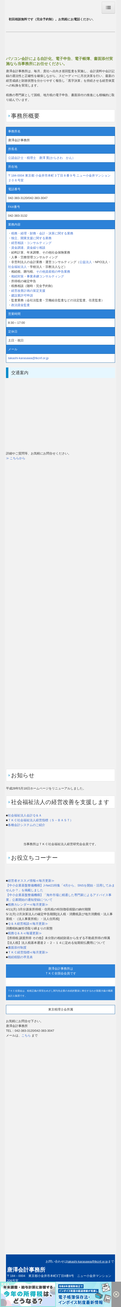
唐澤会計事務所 (26, 1270)
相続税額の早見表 (20, 957)
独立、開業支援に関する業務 (31, 238)
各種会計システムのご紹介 (26, 825)
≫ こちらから (16, 458)
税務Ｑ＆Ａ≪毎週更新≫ (25, 933)
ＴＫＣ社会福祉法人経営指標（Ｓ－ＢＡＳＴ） (40, 820)
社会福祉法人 (17, 267)
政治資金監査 (20, 305)
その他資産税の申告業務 (53, 271)
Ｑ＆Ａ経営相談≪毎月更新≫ (28, 923)
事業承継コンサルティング (45, 276)
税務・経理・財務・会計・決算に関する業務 (42, 233)
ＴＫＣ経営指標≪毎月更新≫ (28, 952)
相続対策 (17, 276)
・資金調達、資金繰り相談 (26, 247)
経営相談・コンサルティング (31, 243)
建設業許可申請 (22, 295)
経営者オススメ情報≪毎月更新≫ (31, 880)
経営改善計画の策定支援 (28, 290)
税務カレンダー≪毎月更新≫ (28, 904)
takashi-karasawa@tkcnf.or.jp (28, 358)
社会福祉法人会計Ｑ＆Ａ (25, 815)
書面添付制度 (17, 947)
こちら (26, 1035)
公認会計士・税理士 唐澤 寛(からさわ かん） (41, 158)
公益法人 (85, 262)
